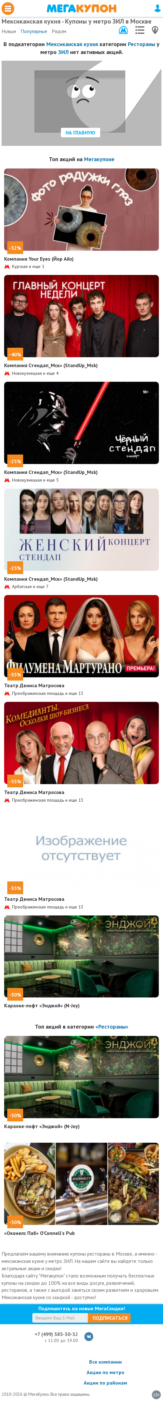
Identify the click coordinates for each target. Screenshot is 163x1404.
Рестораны (141, 44)
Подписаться (110, 1318)
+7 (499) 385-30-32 (56, 1334)
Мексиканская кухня (72, 44)
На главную (80, 132)
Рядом (59, 31)
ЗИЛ (63, 52)
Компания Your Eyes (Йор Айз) (39, 259)
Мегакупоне (99, 159)
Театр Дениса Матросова (34, 685)
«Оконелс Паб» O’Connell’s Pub (39, 1233)
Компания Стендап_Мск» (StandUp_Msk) (51, 365)
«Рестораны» (111, 1026)
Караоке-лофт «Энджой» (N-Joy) (42, 1005)
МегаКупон (81, 8)
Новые (9, 31)
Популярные (34, 31)
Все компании (105, 1362)
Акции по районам (105, 1383)
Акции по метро (105, 1372)
